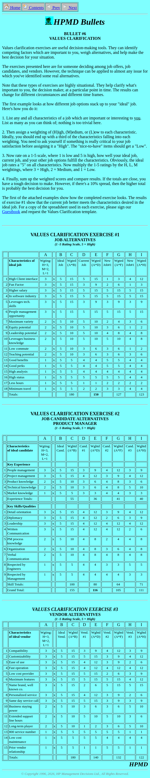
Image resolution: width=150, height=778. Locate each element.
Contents (33, 7)
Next (69, 7)
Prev (53, 7)
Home (12, 7)
